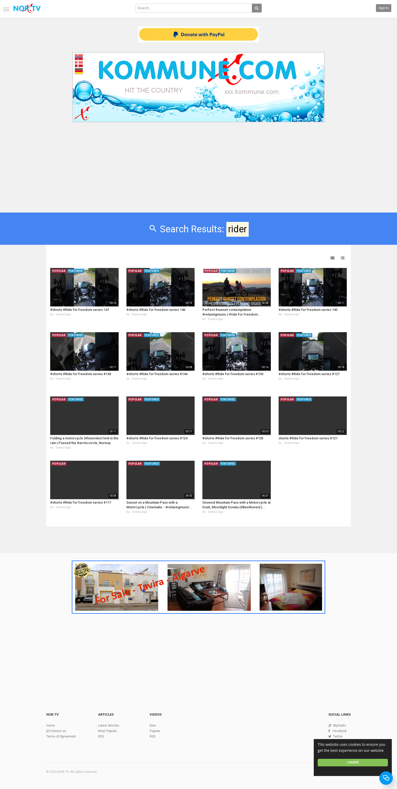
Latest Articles (108, 725)
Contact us (58, 731)
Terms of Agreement (61, 736)
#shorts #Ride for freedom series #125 (232, 438)
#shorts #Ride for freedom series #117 (80, 502)
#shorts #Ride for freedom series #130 (232, 374)
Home (50, 725)
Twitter (338, 736)
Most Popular (107, 731)
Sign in (383, 8)
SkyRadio (339, 725)
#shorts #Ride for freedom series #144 (156, 374)
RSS (101, 736)
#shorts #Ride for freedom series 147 (79, 310)
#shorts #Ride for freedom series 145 (308, 310)
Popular (155, 731)
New (153, 725)
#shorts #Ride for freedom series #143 (80, 374)
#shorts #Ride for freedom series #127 (309, 374)
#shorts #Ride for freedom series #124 (156, 438)
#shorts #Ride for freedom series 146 (155, 310)
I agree (353, 762)
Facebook (340, 731)
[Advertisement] (198, 163)
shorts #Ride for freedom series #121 (308, 438)
